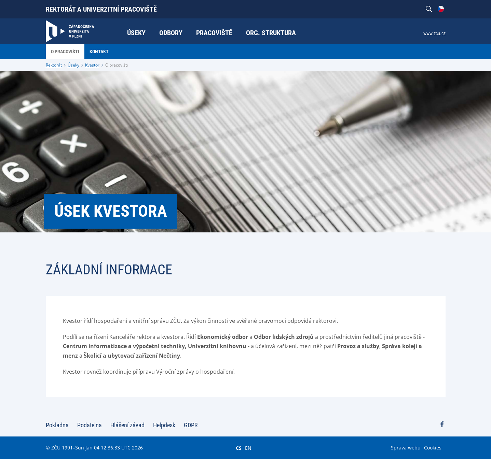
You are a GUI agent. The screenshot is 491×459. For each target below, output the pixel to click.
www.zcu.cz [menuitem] (434, 33)
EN (248, 448)
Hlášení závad (127, 425)
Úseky (73, 65)
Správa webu (406, 447)
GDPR (191, 425)
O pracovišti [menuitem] (65, 51)
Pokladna (57, 425)
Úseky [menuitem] (136, 33)
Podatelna (89, 425)
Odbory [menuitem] (170, 33)
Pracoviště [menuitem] (214, 33)
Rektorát (54, 65)
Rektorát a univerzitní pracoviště (101, 9)
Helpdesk (164, 425)
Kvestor (92, 65)
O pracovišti (116, 65)
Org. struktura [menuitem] (271, 33)
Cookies (432, 447)
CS (239, 448)
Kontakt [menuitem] (99, 51)
